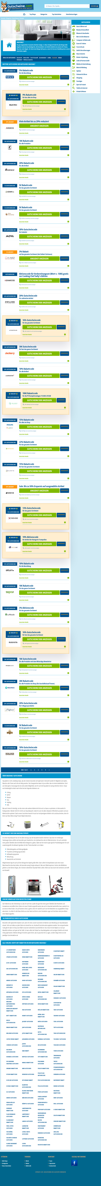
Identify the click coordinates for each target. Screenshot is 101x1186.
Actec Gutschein (11, 963)
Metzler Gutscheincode (42, 998)
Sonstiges (79, 81)
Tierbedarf (19, 60)
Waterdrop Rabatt (59, 1080)
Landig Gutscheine (27, 152)
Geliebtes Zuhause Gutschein (11, 1139)
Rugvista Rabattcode (44, 1145)
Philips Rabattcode (43, 1068)
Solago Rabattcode (59, 986)
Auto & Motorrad (81, 26)
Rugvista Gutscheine (30, 643)
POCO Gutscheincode (44, 1080)
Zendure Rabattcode (60, 1121)
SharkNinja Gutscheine (31, 106)
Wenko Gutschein (59, 1086)
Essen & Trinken (81, 43)
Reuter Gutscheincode (42, 1121)
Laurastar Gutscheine (27, 380)
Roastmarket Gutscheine (28, 670)
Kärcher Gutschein (27, 1098)
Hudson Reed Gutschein (26, 986)
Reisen (27, 1163)
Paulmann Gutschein (41, 1062)
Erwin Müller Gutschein (10, 1104)
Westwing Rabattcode (57, 1092)
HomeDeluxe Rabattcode (25, 974)
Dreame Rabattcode (12, 1068)
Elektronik (28, 1166)
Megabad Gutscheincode (42, 980)
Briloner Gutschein (12, 1033)
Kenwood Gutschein (28, 1074)
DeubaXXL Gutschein (12, 1057)
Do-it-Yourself (34, 58)
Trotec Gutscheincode (58, 1062)
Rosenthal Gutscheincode (42, 1139)
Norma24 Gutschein (44, 1039)
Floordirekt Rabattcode (10, 1121)
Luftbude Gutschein (28, 1139)
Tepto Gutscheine (26, 597)
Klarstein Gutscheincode (26, 1086)
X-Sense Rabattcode (59, 1109)
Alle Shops (4, 1161)
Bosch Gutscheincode (10, 1021)
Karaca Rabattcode (27, 1062)
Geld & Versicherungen (83, 50)
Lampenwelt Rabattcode (25, 1115)
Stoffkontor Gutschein (57, 1004)
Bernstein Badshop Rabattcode (12, 1010)
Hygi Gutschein (26, 992)
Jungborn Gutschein (28, 1039)
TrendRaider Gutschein (57, 1057)
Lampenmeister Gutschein (26, 1109)
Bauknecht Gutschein (9, 998)
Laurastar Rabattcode (25, 1127)
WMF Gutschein (58, 1098)
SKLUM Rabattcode (59, 974)
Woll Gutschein (58, 1104)
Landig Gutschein (27, 1121)
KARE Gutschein (26, 1068)
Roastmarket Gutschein (41, 1127)
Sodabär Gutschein (59, 980)
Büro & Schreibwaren (82, 37)
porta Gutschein (43, 1092)
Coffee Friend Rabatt (12, 1039)
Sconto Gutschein (59, 963)
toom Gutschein (58, 1051)
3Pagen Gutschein (11, 957)
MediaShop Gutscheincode (42, 969)
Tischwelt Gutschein (60, 1039)
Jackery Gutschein (27, 1021)
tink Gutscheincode (59, 1033)
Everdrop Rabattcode (9, 1109)
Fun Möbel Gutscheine (27, 263)
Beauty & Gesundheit (82, 30)
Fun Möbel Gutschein (9, 1133)
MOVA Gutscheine (26, 240)
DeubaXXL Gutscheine (30, 548)
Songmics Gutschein (60, 998)
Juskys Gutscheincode (26, 1045)
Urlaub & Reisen (81, 91)
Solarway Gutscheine (30, 404)
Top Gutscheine (56, 14)
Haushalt (54, 58)
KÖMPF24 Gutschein (28, 1104)
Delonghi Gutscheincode (10, 1051)
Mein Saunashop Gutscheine (29, 218)
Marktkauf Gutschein (41, 963)
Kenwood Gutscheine (27, 284)
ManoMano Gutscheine (28, 692)
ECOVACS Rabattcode (12, 1086)
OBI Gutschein (42, 1045)
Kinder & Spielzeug (82, 57)
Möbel (60, 58)
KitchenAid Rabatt (27, 1080)
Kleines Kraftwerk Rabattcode (27, 1092)
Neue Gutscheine (6, 1166)
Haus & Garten (80, 54)
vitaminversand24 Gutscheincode (59, 1068)
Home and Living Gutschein (27, 969)
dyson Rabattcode (11, 1074)
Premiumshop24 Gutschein (42, 1104)
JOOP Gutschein (26, 1027)
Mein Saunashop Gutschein (43, 986)
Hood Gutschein (27, 980)
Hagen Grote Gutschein (26, 951)
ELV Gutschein (10, 1092)
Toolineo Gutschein (59, 1045)
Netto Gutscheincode (42, 1033)
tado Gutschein (58, 1010)
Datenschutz (52, 1166)
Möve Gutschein (42, 1021)
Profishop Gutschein (44, 1109)
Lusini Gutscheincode (26, 1145)
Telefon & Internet (81, 88)
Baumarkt (19, 58)
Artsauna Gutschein (12, 992)
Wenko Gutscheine (27, 81)
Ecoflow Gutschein (12, 1080)
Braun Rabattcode (11, 1027)
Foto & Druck (80, 47)
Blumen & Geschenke (82, 33)
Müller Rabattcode (43, 1010)
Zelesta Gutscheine (27, 475)
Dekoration (26, 58)
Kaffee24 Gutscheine (27, 736)
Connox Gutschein (11, 1045)
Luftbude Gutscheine (27, 619)
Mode (27, 1161)
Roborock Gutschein (44, 1133)
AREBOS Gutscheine (27, 130)
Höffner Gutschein (27, 1004)
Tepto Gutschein (58, 1027)
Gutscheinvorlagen (71, 14)
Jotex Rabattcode (27, 1033)
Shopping (79, 78)
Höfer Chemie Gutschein (26, 998)
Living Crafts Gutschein (26, 1133)
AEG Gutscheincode (12, 969)
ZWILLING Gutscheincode (58, 1133)
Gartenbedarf (42, 58)
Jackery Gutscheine (27, 358)
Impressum (52, 1163)
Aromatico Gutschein (9, 986)
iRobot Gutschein (27, 1016)
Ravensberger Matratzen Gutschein (42, 1115)
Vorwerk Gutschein (59, 1074)
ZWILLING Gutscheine (27, 307)
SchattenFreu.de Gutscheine (32, 331)
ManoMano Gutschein (41, 951)
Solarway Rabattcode (57, 992)
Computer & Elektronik (83, 40)
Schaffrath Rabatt (59, 951)
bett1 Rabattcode (11, 1016)
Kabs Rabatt (25, 1051)
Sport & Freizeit (81, 85)
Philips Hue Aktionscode (41, 1074)
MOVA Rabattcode (43, 1004)
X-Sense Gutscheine (30, 519)
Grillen (49, 58)
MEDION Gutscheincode (42, 974)
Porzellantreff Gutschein (42, 1098)
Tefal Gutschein (58, 1021)
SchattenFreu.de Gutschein (58, 957)
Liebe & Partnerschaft (82, 61)
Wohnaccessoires (28, 60)
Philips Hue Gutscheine (27, 431)
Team (50, 1161)
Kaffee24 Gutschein (28, 1057)
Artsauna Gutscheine (27, 453)
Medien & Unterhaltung (83, 64)
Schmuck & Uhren (81, 74)
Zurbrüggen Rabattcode (57, 1127)
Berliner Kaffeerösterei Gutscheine (30, 758)
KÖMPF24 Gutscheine (27, 196)
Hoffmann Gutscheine (27, 714)
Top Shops (33, 14)
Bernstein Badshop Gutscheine (29, 495)
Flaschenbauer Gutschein (10, 1115)
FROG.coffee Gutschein (9, 1127)
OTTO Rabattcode (43, 1057)
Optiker (78, 71)
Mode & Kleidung (81, 67)
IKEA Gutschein (26, 1010)
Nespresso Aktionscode (41, 1027)
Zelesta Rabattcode (59, 1115)
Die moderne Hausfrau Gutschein (12, 1062)
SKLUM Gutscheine (27, 574)
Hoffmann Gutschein (25, 963)
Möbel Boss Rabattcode (41, 1015)
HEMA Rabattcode (27, 957)
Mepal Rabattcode (43, 992)
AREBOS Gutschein (11, 980)
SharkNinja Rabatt (59, 969)
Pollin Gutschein (43, 1086)
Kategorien (44, 14)
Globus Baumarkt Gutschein (11, 1145)
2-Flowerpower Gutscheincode (11, 951)
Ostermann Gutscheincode (42, 1051)
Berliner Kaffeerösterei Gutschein (10, 1004)
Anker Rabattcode (11, 974)
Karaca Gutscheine (27, 174)
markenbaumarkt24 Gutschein (44, 957)
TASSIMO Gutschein (59, 1016)
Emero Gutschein (11, 1098)
